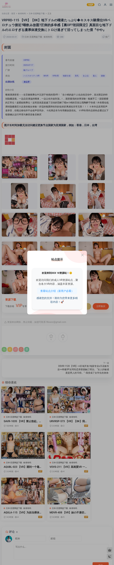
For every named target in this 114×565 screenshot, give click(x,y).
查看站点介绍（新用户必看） (57, 290)
